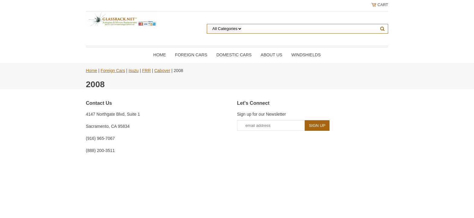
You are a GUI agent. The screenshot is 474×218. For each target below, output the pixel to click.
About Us (271, 54)
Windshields (306, 54)
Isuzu (133, 70)
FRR (146, 70)
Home (159, 54)
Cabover (162, 70)
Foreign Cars (191, 54)
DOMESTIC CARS (234, 54)
